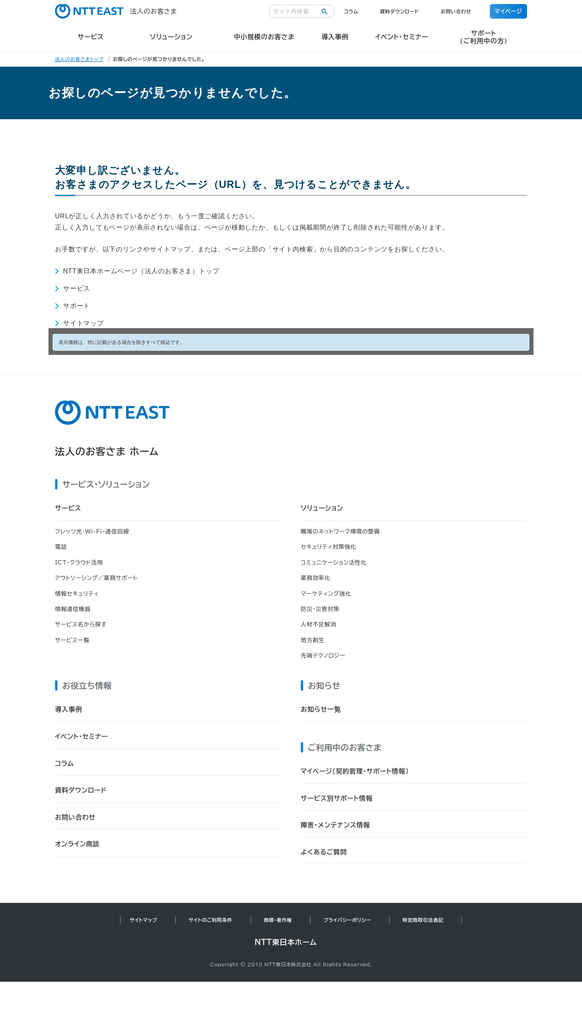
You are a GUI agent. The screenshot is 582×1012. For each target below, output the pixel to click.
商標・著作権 (278, 919)
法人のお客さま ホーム (107, 451)
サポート (76, 305)
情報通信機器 (73, 609)
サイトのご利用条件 (210, 919)
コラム (351, 11)
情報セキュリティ (77, 594)
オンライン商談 (77, 844)
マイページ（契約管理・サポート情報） (355, 771)
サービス (76, 288)
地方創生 (313, 640)
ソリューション (322, 508)
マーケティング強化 (326, 594)
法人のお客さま (116, 11)
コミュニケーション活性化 (334, 562)
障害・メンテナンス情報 (335, 825)
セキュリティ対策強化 (328, 547)
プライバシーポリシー (347, 919)
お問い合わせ (456, 11)
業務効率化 (316, 578)
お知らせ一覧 (321, 709)
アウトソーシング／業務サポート (96, 578)
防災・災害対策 (320, 609)
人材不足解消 (318, 624)
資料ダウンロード (399, 11)
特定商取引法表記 (423, 919)
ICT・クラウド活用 (79, 562)
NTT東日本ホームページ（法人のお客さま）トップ (141, 271)
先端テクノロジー (323, 655)
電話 (61, 547)
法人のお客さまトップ (79, 59)
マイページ (508, 11)
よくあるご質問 (324, 852)
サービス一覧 (72, 640)
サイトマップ (83, 323)
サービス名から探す (81, 624)
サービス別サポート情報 (337, 798)
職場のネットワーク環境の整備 (340, 531)
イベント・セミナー (81, 736)
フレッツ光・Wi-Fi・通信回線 (92, 531)
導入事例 (68, 709)
